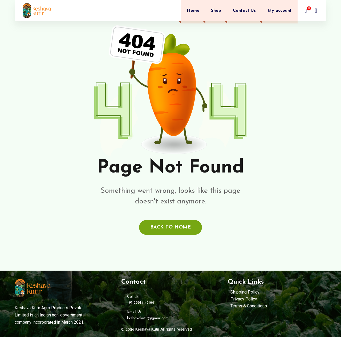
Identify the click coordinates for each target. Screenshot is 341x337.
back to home (170, 227)
